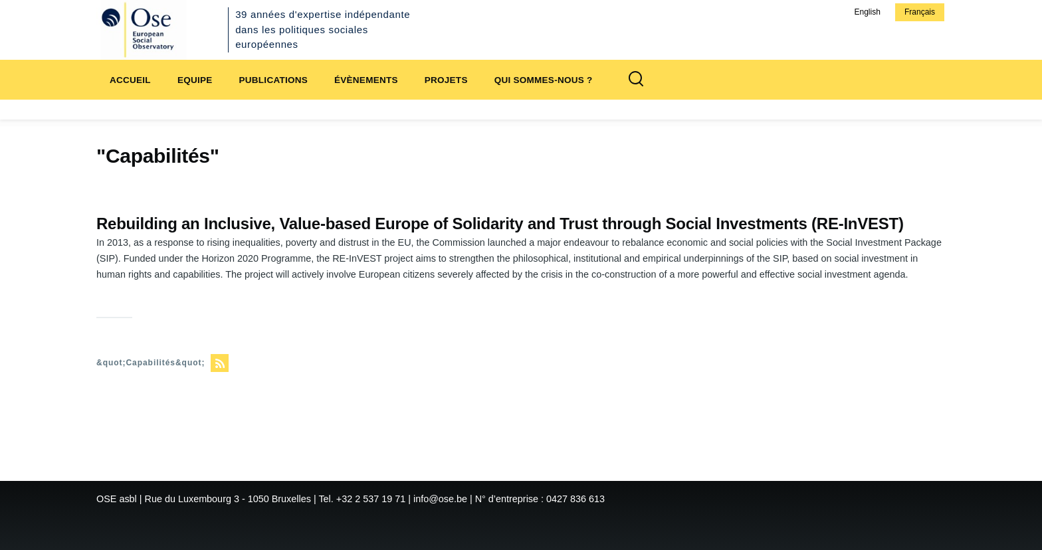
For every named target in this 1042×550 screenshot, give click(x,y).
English (867, 12)
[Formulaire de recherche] (636, 80)
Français (919, 12)
